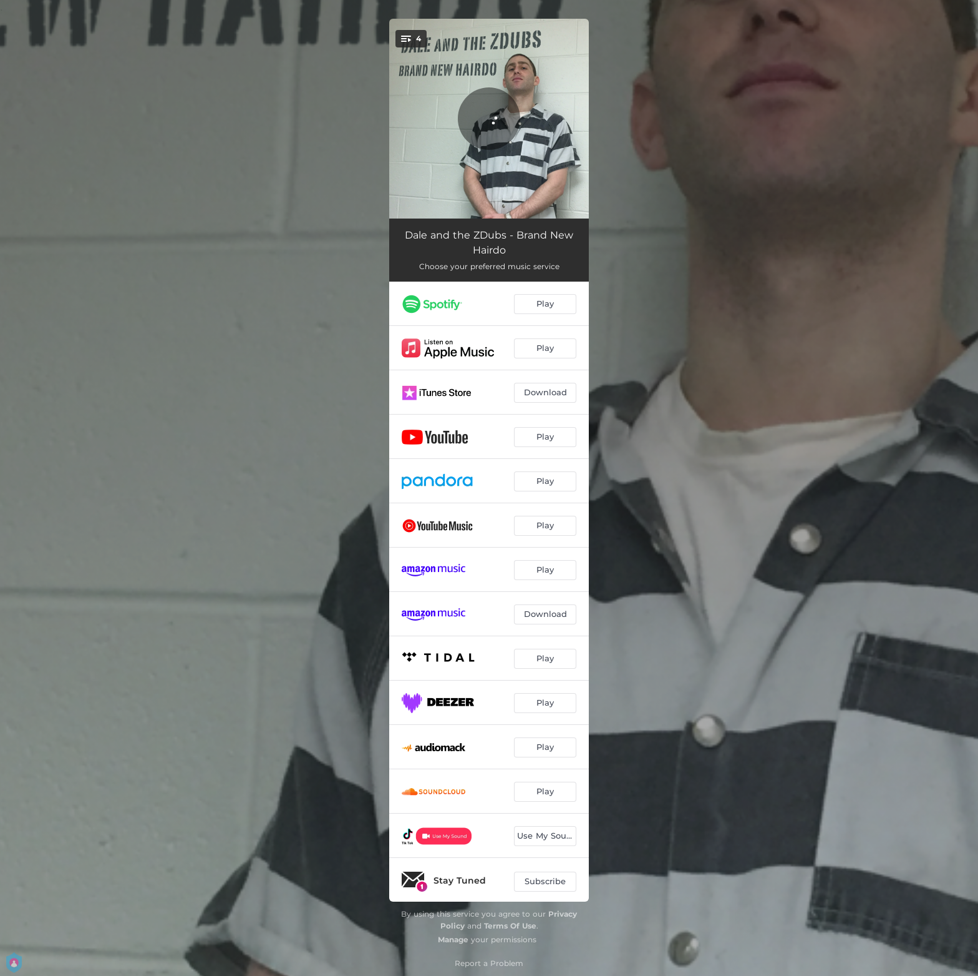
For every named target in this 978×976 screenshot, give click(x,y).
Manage (453, 939)
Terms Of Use (510, 925)
